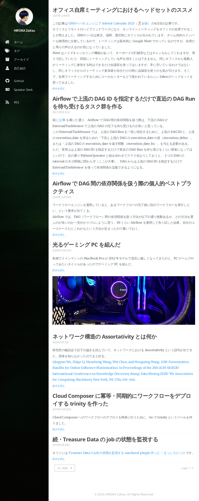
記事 (62, 120)
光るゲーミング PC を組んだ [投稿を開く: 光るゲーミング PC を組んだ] (86, 244)
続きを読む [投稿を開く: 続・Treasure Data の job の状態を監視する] (58, 459)
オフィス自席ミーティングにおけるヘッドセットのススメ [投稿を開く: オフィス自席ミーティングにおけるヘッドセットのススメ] (122, 9)
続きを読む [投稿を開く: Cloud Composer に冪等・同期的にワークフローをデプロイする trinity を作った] (58, 429)
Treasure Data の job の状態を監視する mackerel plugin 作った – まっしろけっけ (126, 453)
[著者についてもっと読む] (24, 16)
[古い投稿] (64, 468)
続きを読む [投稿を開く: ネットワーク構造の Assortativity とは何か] (58, 386)
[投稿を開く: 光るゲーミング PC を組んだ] (123, 301)
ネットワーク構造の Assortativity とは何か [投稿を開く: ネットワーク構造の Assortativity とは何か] (104, 336)
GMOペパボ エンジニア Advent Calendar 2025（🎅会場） (109, 23)
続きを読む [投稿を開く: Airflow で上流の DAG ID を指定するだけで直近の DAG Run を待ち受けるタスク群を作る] (58, 173)
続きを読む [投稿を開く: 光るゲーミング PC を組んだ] (58, 270)
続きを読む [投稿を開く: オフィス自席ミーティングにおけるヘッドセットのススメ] (58, 88)
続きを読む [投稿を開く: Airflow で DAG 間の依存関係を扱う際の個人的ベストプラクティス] (58, 234)
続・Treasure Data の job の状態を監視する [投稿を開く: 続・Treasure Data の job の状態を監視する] (105, 439)
